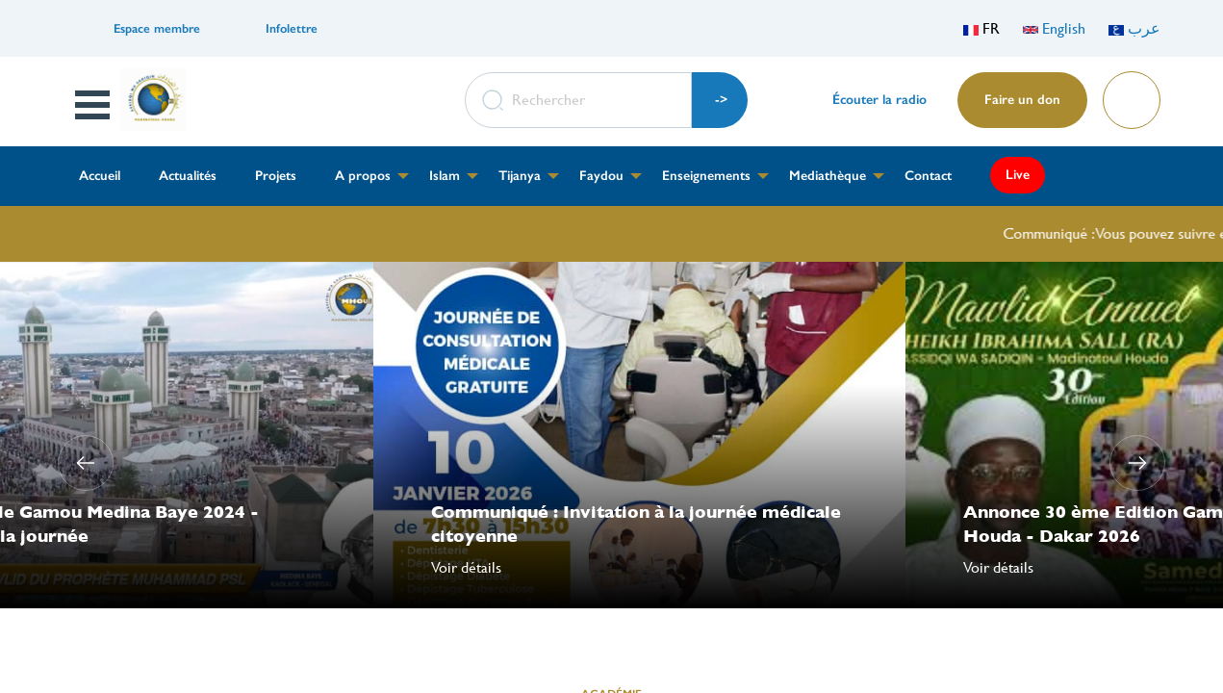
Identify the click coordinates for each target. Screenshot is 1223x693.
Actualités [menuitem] (188, 175)
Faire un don (1022, 99)
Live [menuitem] (1018, 175)
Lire (1130, 94)
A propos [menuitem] (363, 175)
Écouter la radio (879, 99)
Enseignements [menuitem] (706, 175)
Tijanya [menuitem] (519, 175)
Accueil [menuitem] (99, 175)
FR (981, 28)
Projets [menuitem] (275, 175)
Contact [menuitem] (928, 175)
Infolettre (292, 28)
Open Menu (93, 105)
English (1054, 28)
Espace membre (157, 28)
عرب (1134, 28)
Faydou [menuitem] (601, 175)
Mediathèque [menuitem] (827, 175)
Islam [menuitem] (444, 175)
